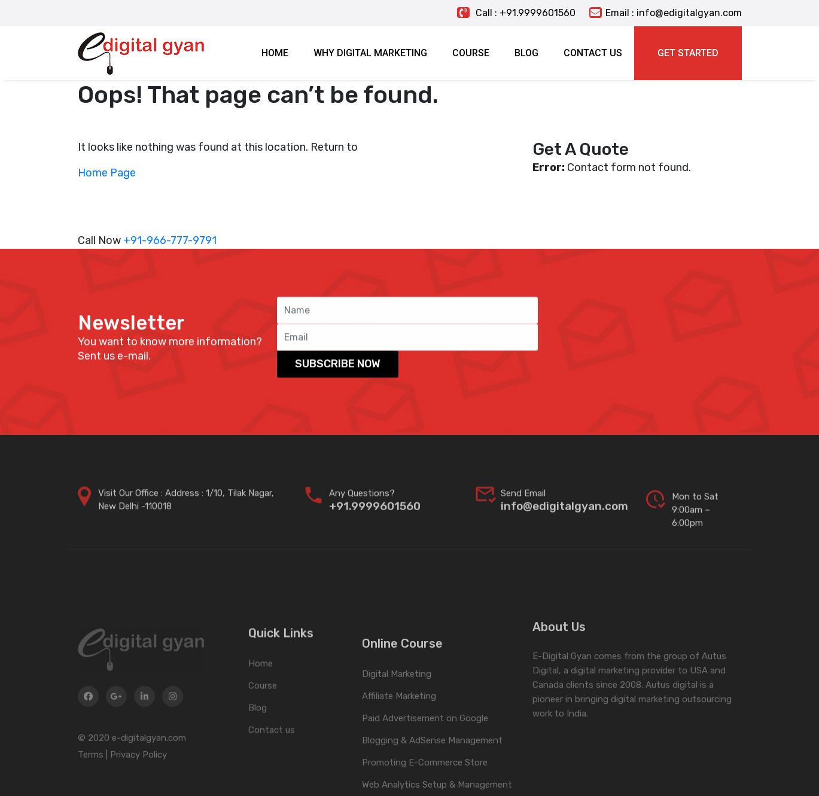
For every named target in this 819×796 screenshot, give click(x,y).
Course (262, 729)
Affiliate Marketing (399, 753)
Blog (257, 751)
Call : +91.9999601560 (516, 13)
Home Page (107, 172)
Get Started (687, 53)
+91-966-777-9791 (170, 240)
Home (260, 707)
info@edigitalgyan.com (564, 519)
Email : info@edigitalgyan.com (665, 13)
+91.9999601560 (375, 519)
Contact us (271, 773)
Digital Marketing (396, 731)
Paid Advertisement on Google (425, 775)
